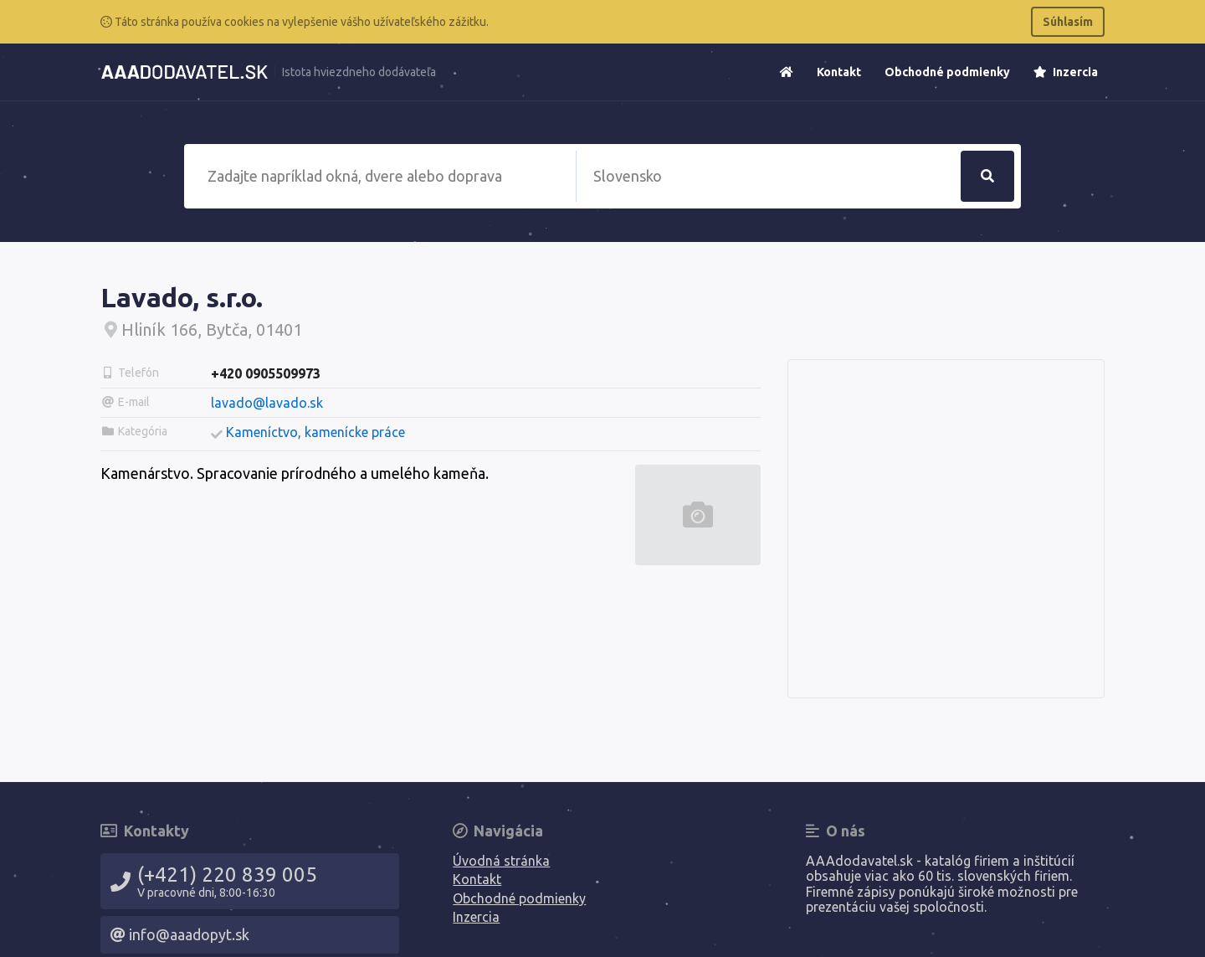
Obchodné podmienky (947, 72)
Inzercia (1065, 72)
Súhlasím (1068, 21)
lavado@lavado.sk (267, 402)
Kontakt (839, 72)
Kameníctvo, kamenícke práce (315, 432)
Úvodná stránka (501, 860)
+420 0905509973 (265, 373)
